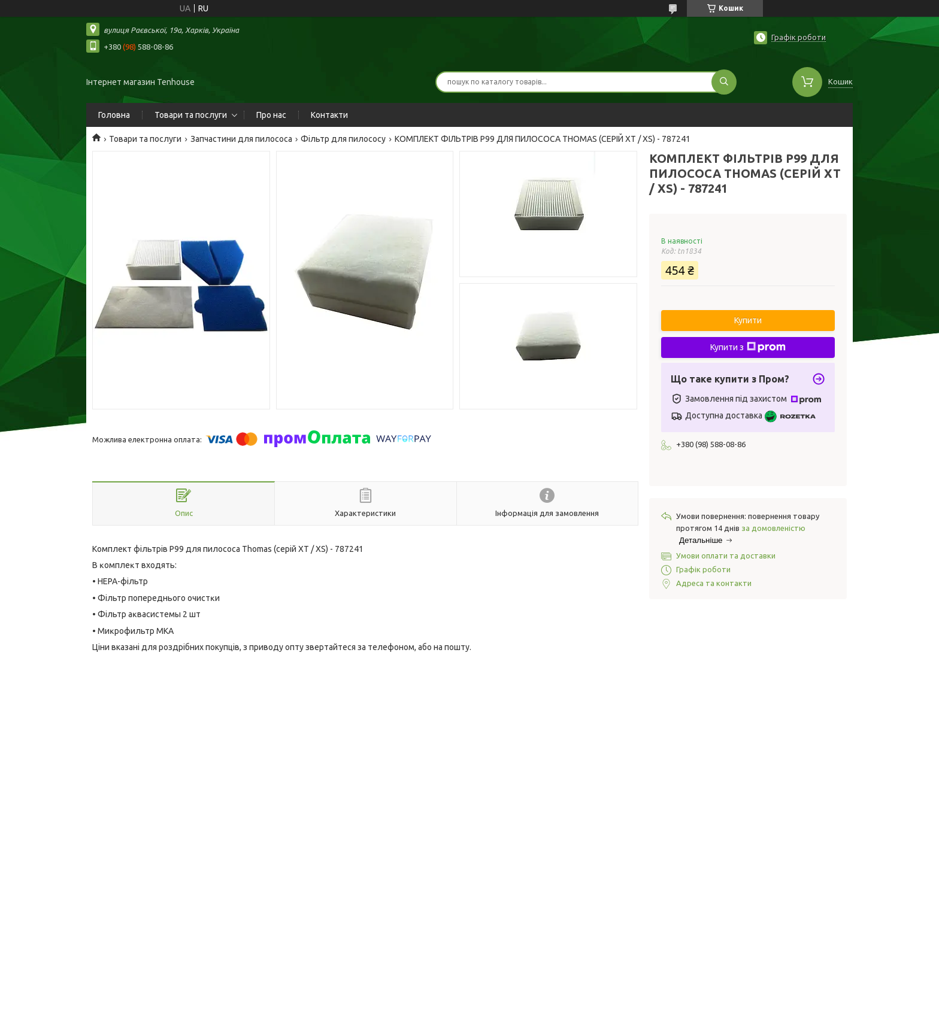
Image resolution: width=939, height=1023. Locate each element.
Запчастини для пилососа (241, 139)
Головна (114, 115)
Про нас (271, 115)
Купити (748, 320)
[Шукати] (724, 82)
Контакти (329, 115)
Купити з (748, 347)
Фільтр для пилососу (343, 139)
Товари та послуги (191, 115)
